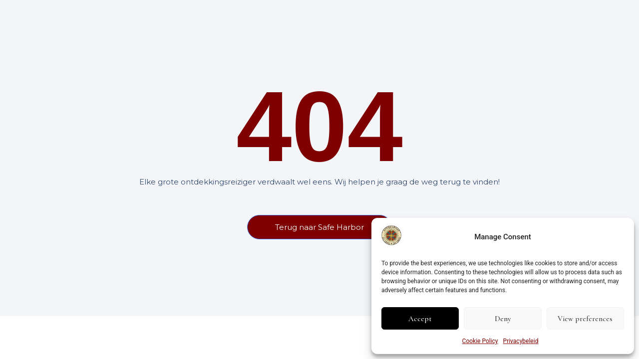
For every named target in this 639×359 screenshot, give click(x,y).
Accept (420, 318)
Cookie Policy (480, 341)
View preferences (585, 318)
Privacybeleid (521, 341)
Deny (503, 318)
